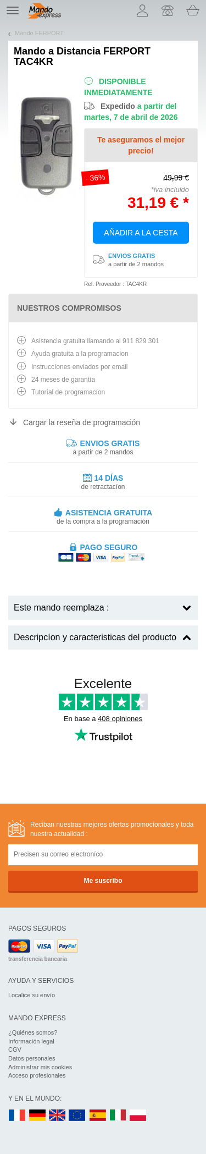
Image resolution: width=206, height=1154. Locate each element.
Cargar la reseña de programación (81, 422)
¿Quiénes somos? (32, 1032)
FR (17, 1116)
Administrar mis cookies (40, 1067)
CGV (14, 1049)
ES (98, 1116)
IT (118, 1116)
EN (77, 1116)
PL (138, 1116)
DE (37, 1116)
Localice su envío (31, 995)
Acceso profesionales (37, 1075)
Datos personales (31, 1058)
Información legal (31, 1041)
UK (57, 1116)
